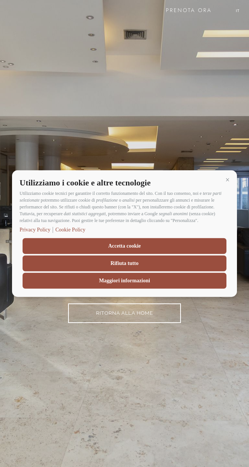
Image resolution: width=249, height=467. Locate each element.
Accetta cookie (124, 245)
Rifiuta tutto (124, 263)
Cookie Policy (70, 229)
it (238, 11)
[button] (227, 180)
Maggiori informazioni (124, 280)
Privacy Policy (35, 229)
